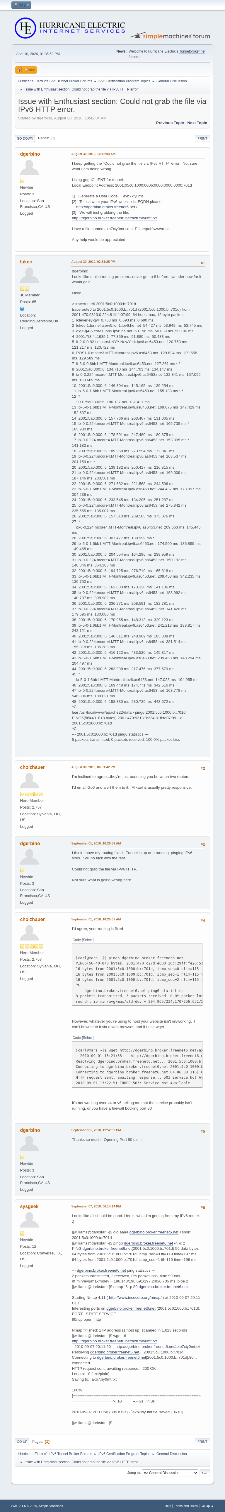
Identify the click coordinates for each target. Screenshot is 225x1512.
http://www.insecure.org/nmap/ (135, 1297)
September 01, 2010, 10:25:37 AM (96, 919)
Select (88, 940)
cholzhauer (32, 767)
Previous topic (170, 123)
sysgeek (29, 1206)
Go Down (25, 138)
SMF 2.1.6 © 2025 (24, 1506)
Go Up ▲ (207, 1506)
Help (168, 1506)
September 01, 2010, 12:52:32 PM (96, 1130)
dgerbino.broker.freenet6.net (153, 1232)
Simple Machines (51, 1506)
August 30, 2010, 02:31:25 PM (93, 261)
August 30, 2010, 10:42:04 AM (93, 154)
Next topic (197, 123)
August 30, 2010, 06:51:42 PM (93, 767)
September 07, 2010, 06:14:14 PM (96, 1206)
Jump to (133, 1473)
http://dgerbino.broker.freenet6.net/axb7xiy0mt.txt (114, 218)
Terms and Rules (186, 1506)
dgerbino (30, 154)
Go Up (22, 1441)
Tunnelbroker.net (192, 51)
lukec (26, 261)
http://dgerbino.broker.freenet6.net (105, 207)
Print (202, 138)
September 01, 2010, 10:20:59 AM (96, 843)
